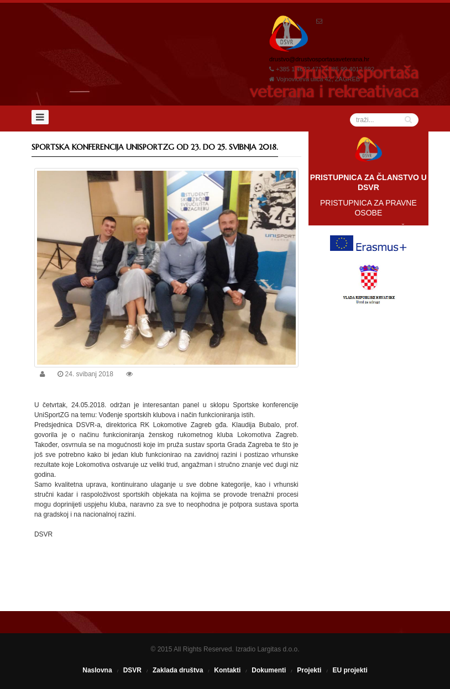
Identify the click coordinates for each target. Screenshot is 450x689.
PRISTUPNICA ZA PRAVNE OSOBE (368, 207)
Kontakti (227, 670)
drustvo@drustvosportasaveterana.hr (319, 59)
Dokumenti (269, 670)
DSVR (132, 670)
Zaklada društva (178, 670)
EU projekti (349, 670)
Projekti (309, 670)
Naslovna (97, 670)
